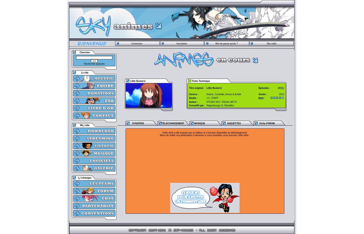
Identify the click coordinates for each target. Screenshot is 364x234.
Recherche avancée (94, 64)
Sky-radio (271, 43)
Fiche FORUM (267, 123)
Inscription (181, 43)
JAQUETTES (234, 123)
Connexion (136, 43)
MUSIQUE (199, 123)
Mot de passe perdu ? (226, 43)
